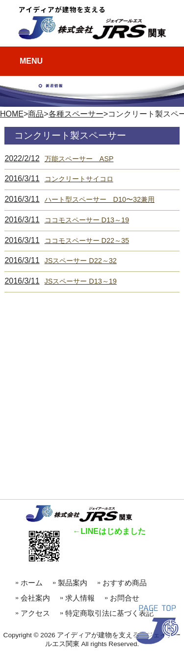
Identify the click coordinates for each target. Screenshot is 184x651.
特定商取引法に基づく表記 (109, 613)
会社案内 (35, 598)
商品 (36, 114)
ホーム (32, 583)
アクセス (35, 613)
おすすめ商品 (128, 583)
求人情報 (80, 598)
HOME (12, 114)
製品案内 (72, 583)
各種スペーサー (76, 114)
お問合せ (124, 598)
